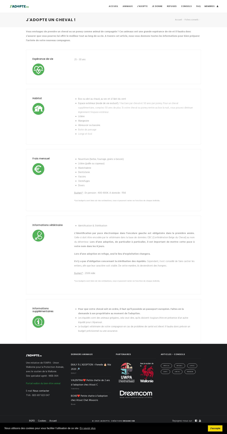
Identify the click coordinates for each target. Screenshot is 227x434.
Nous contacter (41, 391)
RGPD (32, 421)
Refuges (172, 6)
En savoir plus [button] (88, 428)
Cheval (177, 372)
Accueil (113, 6)
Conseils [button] (186, 6)
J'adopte (142, 6)
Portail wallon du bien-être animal (43, 383)
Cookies (42, 421)
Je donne (157, 6)
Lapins (192, 366)
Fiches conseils (191, 20)
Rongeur (190, 372)
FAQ (198, 6)
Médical (166, 366)
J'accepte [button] (215, 428)
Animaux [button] (128, 6)
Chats (165, 372)
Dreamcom (129, 421)
